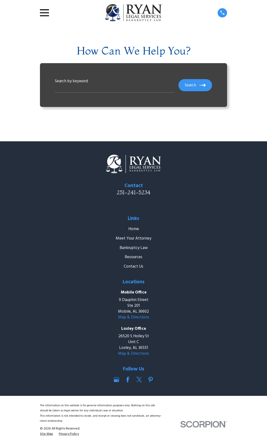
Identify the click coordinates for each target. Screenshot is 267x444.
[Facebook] (128, 380)
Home (133, 229)
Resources (133, 257)
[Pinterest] (150, 380)
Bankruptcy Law (134, 248)
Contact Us (133, 266)
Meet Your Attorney (133, 238)
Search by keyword (71, 81)
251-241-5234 (134, 192)
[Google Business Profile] (116, 380)
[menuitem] (46, 434)
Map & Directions (133, 317)
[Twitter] (139, 380)
